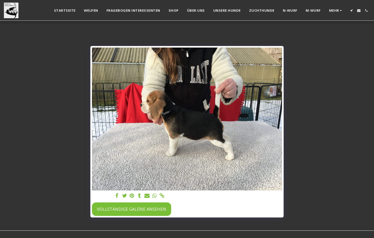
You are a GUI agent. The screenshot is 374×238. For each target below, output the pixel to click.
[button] (351, 10)
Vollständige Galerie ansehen (131, 209)
